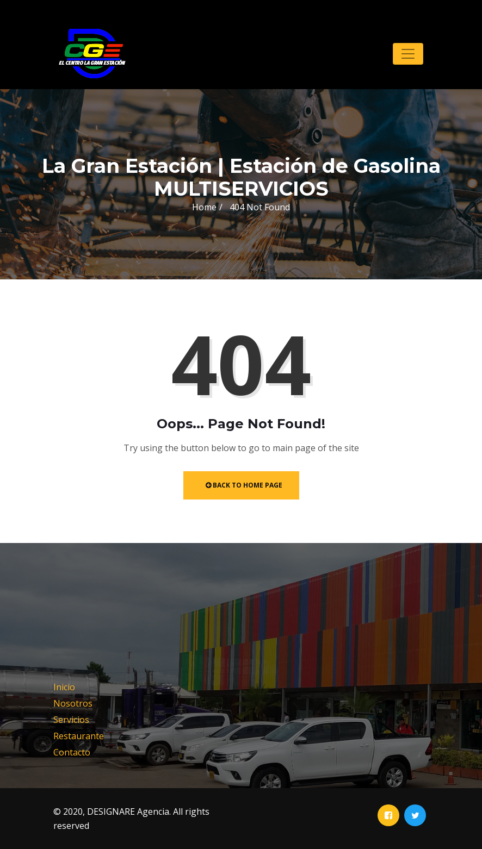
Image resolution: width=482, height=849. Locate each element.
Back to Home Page (244, 485)
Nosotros (72, 703)
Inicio (64, 687)
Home (204, 207)
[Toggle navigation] (408, 54)
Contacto (71, 752)
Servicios (71, 720)
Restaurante (78, 736)
